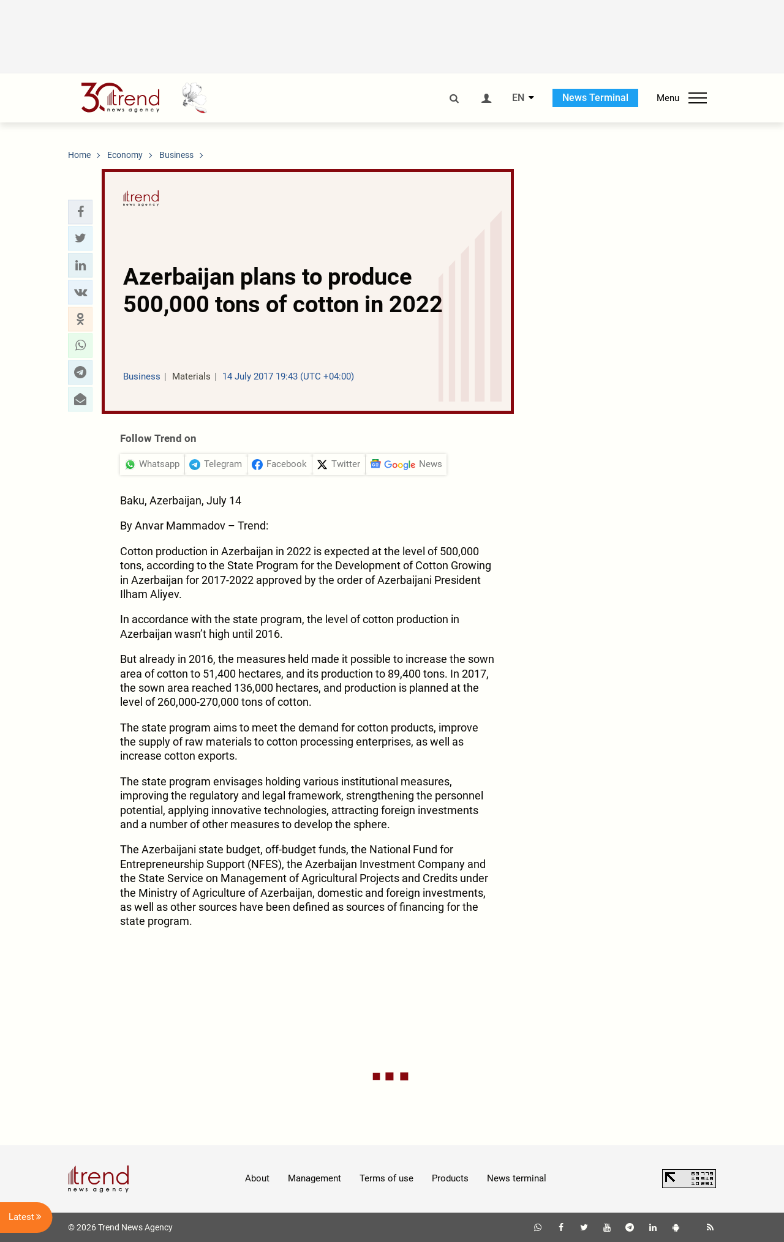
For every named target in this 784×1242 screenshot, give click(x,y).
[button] (80, 212)
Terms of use (386, 1178)
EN (518, 98)
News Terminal (595, 97)
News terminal (516, 1178)
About (257, 1178)
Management (314, 1178)
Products (450, 1178)
